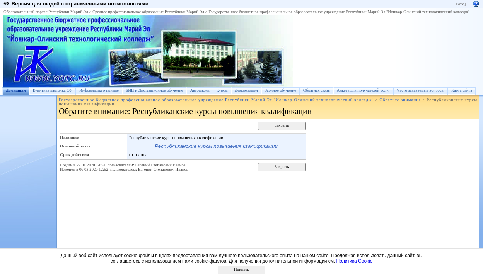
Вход (460, 4)
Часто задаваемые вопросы (420, 90)
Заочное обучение (280, 90)
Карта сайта (461, 90)
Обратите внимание (400, 100)
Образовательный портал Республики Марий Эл (45, 12)
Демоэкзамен (246, 90)
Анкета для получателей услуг (363, 90)
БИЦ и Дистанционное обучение (154, 90)
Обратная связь (316, 90)
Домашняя (16, 90)
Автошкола (199, 90)
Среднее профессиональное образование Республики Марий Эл (148, 12)
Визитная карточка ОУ (52, 90)
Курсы (222, 90)
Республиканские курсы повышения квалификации (216, 146)
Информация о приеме (99, 90)
